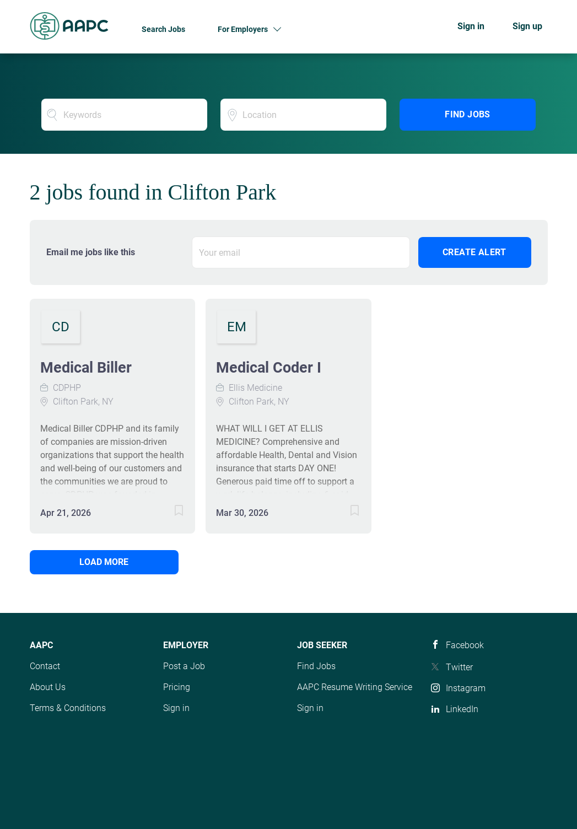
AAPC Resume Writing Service (354, 687)
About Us (48, 687)
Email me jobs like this (90, 252)
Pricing (176, 687)
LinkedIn (462, 709)
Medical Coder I (268, 367)
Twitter (459, 667)
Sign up (527, 26)
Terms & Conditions (68, 708)
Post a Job (184, 666)
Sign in (470, 26)
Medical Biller (86, 367)
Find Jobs (467, 114)
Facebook (465, 645)
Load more (103, 562)
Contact (45, 666)
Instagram (466, 688)
